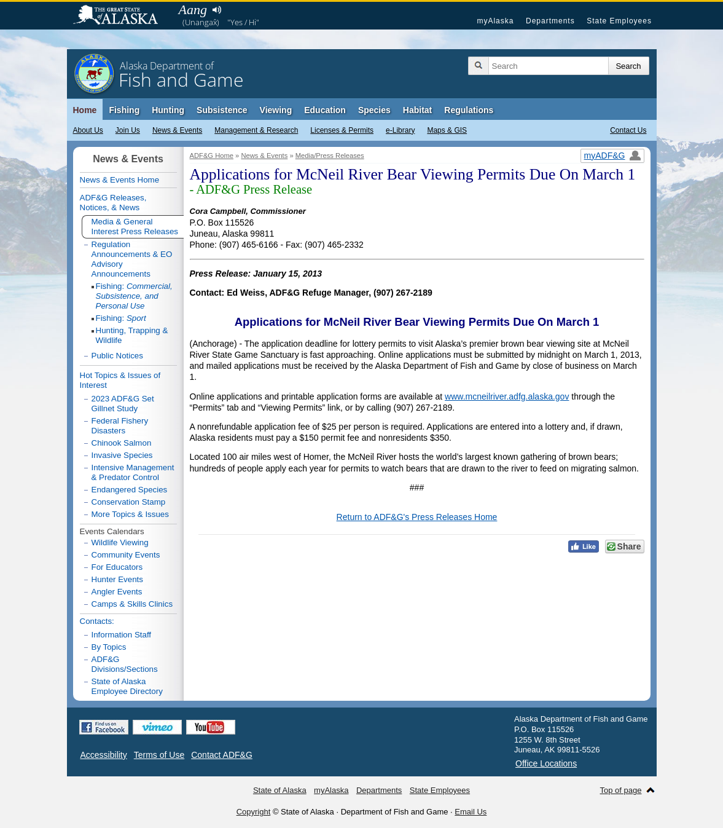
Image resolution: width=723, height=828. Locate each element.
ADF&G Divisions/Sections (125, 664)
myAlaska (495, 21)
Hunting (168, 110)
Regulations (468, 110)
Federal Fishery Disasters (120, 425)
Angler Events (117, 591)
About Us (88, 130)
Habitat (417, 110)
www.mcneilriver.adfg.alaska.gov (507, 396)
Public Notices (117, 355)
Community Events (126, 554)
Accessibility (103, 755)
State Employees (619, 21)
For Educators (117, 567)
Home (85, 110)
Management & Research (256, 130)
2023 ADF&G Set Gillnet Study (123, 403)
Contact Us (628, 130)
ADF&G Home (212, 155)
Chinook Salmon (122, 443)
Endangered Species (130, 489)
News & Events (177, 130)
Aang (193, 9)
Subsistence (222, 110)
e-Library (400, 130)
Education (325, 110)
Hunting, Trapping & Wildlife (132, 335)
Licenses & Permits (341, 130)
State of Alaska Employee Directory (127, 686)
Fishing (124, 110)
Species (374, 110)
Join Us (127, 130)
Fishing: (134, 296)
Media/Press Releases (329, 155)
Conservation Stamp (129, 502)
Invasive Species (122, 455)
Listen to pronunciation (217, 10)
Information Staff (122, 634)
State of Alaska (121, 16)
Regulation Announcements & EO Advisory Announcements (132, 259)
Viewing (276, 110)
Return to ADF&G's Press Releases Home (417, 517)
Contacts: (97, 621)
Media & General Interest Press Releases (135, 226)
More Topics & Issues (130, 514)
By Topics (109, 647)
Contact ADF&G (221, 755)
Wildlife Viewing (120, 542)
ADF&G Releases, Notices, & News (113, 202)
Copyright (253, 811)
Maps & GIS (447, 130)
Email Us (471, 811)
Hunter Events (117, 579)
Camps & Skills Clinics (132, 604)
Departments (550, 21)
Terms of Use (159, 755)
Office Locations (546, 763)
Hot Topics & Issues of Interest (120, 380)
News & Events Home (120, 179)
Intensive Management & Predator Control (133, 472)
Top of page (621, 790)
